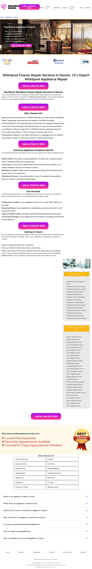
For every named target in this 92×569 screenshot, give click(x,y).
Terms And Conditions (52, 559)
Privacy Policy (41, 559)
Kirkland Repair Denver (74, 347)
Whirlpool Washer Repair (74, 292)
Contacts (88, 7)
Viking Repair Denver (73, 358)
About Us (21, 552)
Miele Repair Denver (73, 339)
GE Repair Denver (72, 395)
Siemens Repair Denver (74, 342)
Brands (65, 7)
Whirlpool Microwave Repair (75, 286)
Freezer (16, 17)
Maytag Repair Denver (74, 377)
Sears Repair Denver (73, 374)
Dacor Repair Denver (73, 398)
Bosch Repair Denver (73, 406)
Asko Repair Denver (73, 403)
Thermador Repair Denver (75, 369)
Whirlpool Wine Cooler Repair (76, 318)
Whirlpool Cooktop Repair (75, 315)
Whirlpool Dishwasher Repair (76, 310)
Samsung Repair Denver (74, 371)
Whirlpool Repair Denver (74, 361)
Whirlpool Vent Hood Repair (75, 297)
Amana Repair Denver (73, 400)
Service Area (72, 7)
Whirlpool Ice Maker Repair (75, 302)
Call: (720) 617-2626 (21, 45)
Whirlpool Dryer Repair (74, 313)
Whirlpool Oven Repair (74, 300)
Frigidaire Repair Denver (74, 384)
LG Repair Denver (72, 379)
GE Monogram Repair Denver (76, 392)
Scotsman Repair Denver (74, 345)
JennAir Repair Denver (73, 337)
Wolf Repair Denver (73, 363)
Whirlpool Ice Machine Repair (76, 305)
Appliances (57, 7)
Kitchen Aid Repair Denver (75, 382)
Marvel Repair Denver (73, 350)
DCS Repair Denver (72, 355)
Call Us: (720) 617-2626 (33, 86)
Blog (81, 7)
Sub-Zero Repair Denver (74, 366)
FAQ (35, 559)
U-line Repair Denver (73, 353)
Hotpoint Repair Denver (74, 387)
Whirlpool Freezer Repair (74, 308)
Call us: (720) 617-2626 (29, 7)
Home (42, 7)
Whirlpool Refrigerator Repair (76, 289)
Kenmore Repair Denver (74, 390)
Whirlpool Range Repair (74, 294)
